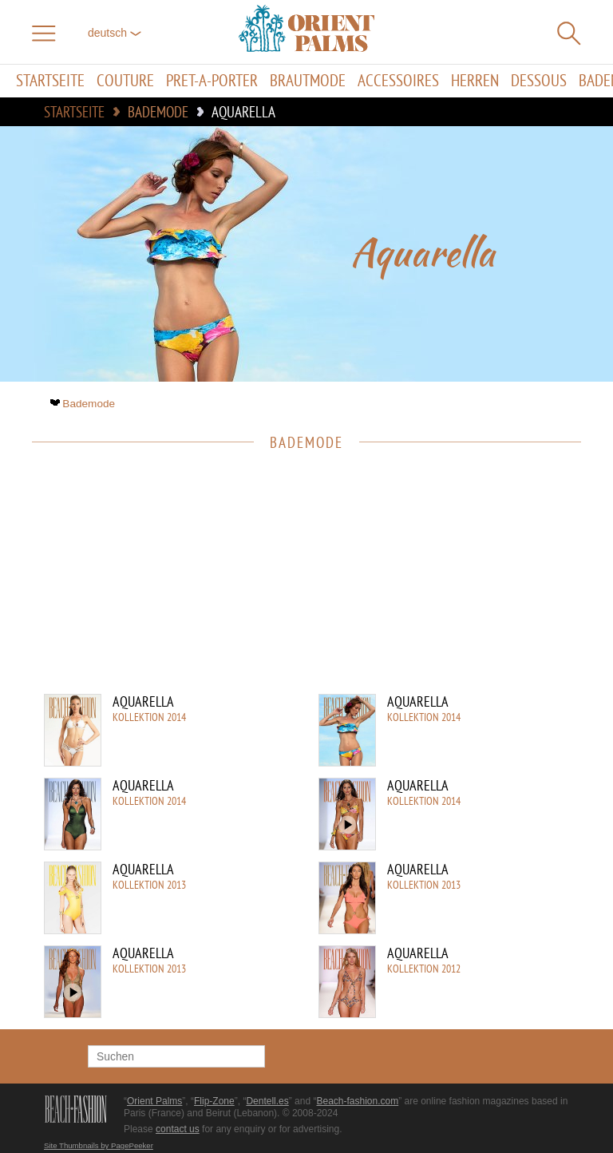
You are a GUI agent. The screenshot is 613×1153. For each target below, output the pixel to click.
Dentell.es (267, 1101)
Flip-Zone (214, 1101)
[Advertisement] (298, 582)
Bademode (84, 404)
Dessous (539, 81)
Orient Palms (154, 1101)
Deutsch (114, 32)
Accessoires (398, 81)
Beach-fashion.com (357, 1101)
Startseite (50, 81)
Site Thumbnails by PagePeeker (98, 1145)
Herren (475, 81)
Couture (125, 81)
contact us (178, 1129)
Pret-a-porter (212, 81)
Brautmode (308, 81)
